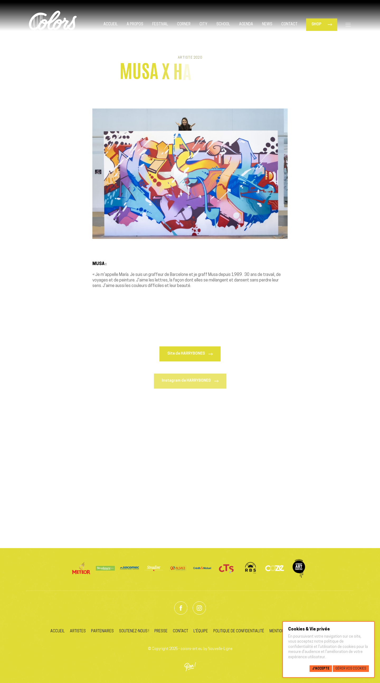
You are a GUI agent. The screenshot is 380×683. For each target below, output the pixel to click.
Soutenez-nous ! (134, 631)
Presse (161, 631)
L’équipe (200, 631)
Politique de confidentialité (238, 631)
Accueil (57, 631)
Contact (180, 631)
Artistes (78, 631)
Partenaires (102, 631)
